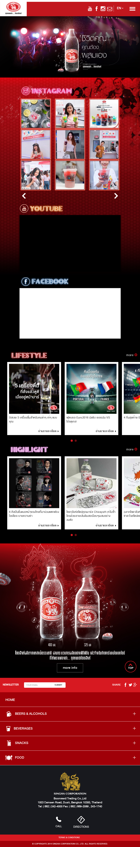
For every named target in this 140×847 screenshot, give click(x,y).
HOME (10, 700)
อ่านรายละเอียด (48, 434)
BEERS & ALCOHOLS (26, 714)
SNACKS (16, 743)
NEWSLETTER (11, 685)
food (14, 758)
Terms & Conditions (69, 837)
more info (70, 668)
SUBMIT (58, 685)
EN (120, 8)
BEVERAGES (19, 728)
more (131, 357)
